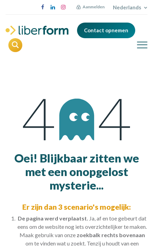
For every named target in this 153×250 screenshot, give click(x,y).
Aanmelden (94, 6)
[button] (15, 45)
